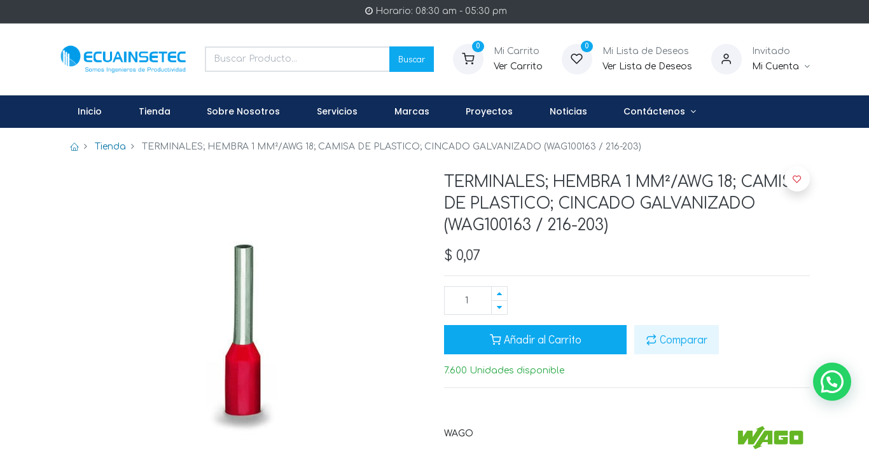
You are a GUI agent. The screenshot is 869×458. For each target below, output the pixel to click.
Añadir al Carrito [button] (535, 339)
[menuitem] (90, 111)
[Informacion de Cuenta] (781, 66)
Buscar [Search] (411, 59)
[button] (797, 178)
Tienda (110, 146)
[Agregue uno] (499, 293)
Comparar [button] (676, 339)
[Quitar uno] (499, 307)
